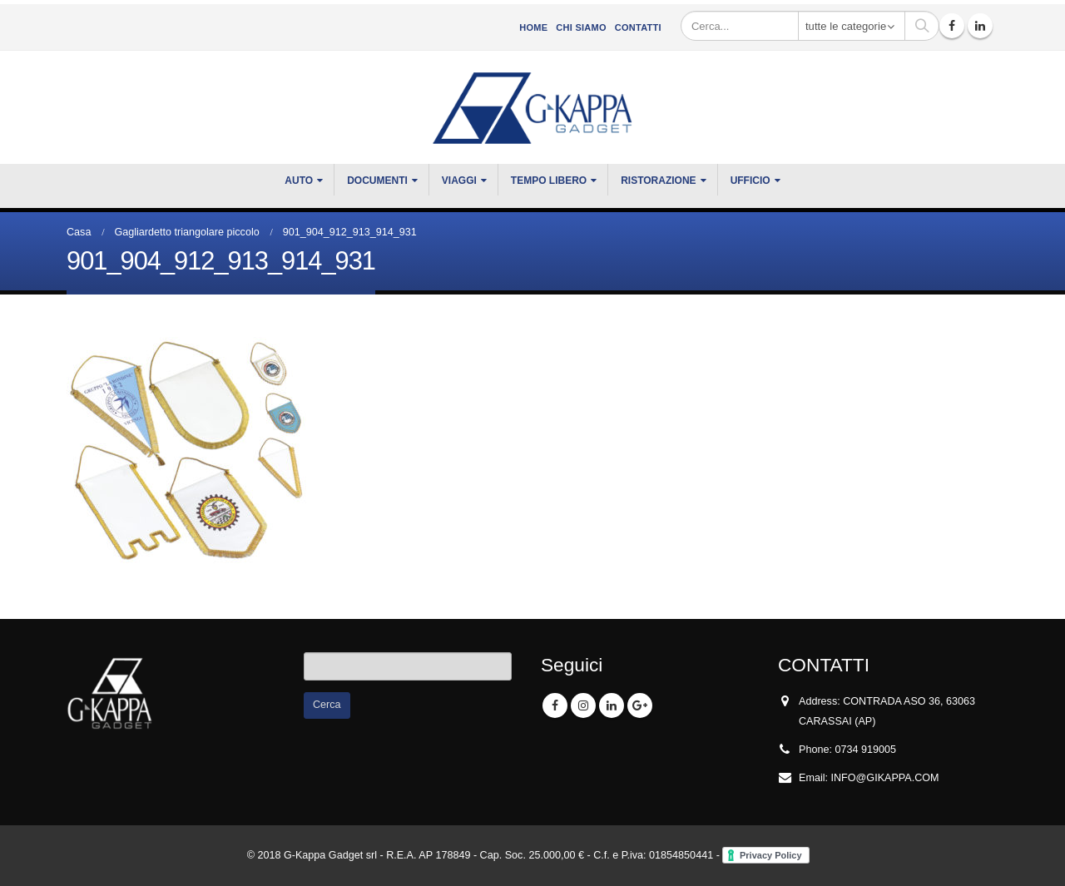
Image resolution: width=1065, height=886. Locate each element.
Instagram (583, 705)
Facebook (554, 705)
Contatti (638, 27)
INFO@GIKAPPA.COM (885, 778)
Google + (639, 705)
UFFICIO (750, 180)
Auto (299, 180)
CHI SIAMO (581, 27)
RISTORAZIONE (658, 180)
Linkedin (611, 705)
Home (533, 27)
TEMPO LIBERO (549, 180)
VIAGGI (459, 180)
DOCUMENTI (377, 180)
